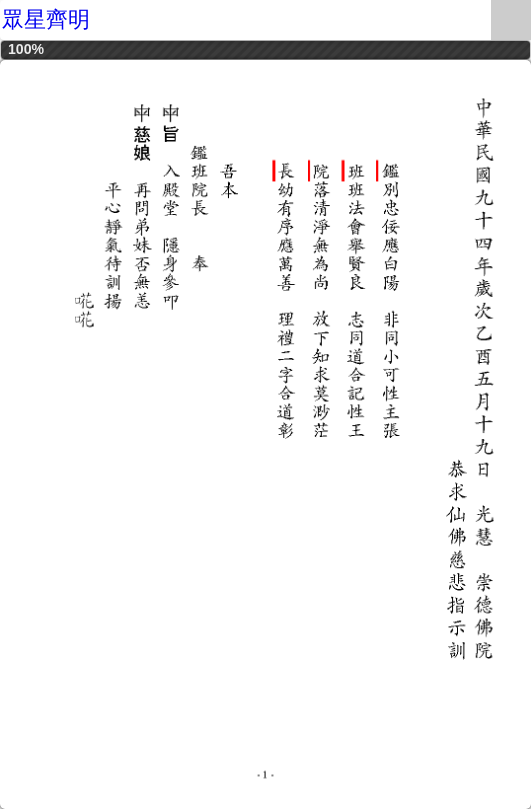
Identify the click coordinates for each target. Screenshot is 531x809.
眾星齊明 (46, 19)
